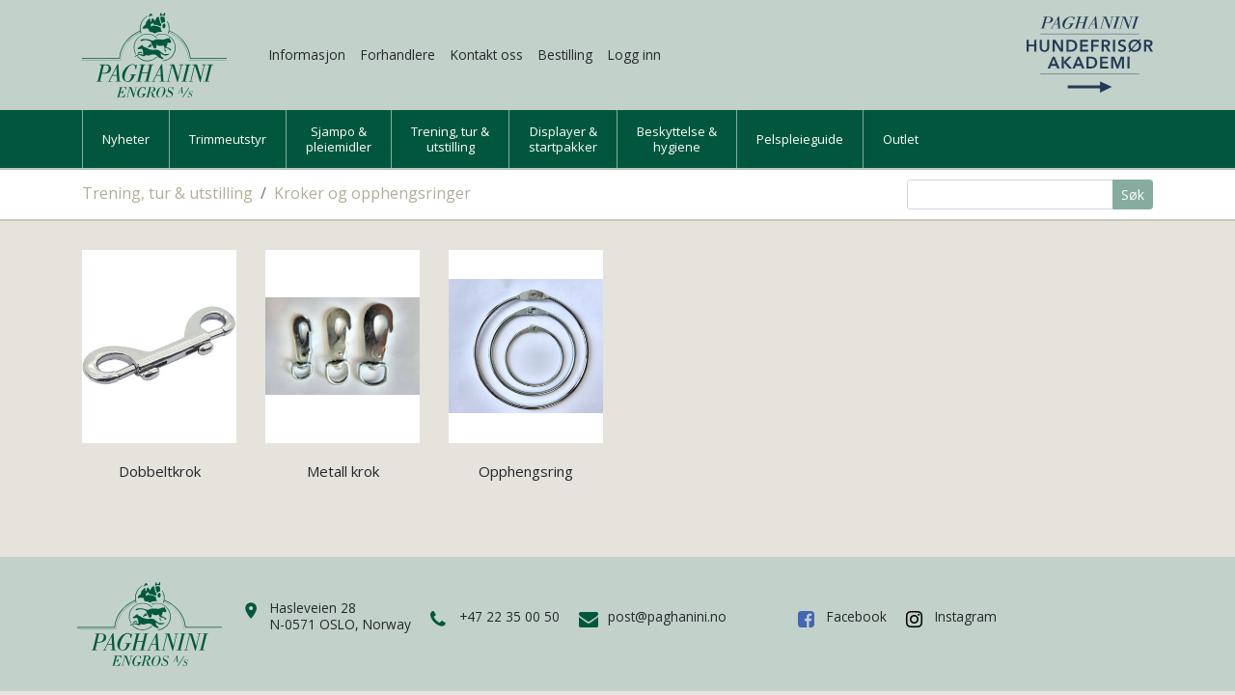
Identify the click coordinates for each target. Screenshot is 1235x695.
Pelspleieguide (799, 139)
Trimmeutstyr (227, 139)
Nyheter (126, 139)
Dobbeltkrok (160, 471)
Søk (1132, 194)
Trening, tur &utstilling (450, 139)
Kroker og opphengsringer (372, 193)
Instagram (966, 616)
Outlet (901, 139)
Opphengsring (526, 471)
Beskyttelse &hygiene (677, 139)
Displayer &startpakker (563, 139)
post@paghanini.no (667, 616)
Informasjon (307, 54)
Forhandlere (398, 54)
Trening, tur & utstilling (167, 193)
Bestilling (565, 54)
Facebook (857, 616)
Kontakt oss (487, 54)
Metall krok (343, 471)
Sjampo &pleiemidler (338, 139)
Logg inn (634, 54)
